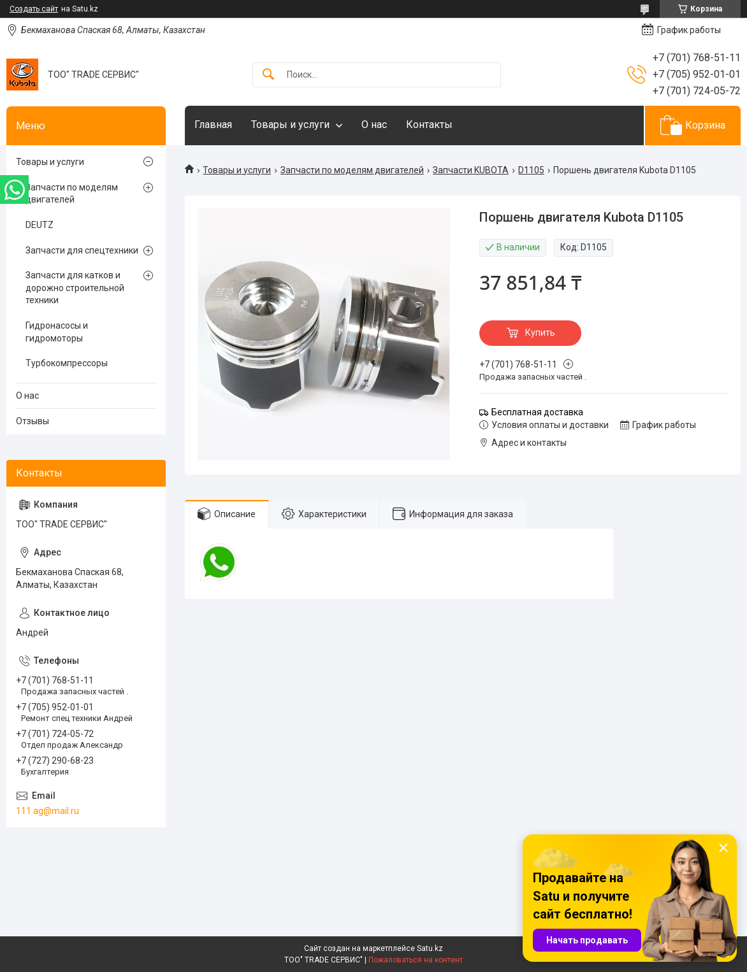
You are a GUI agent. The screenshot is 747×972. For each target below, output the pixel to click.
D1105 (531, 170)
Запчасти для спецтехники (81, 250)
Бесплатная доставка (537, 412)
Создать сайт (34, 8)
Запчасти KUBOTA (471, 170)
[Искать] (268, 75)
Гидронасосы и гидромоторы (56, 331)
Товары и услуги (290, 124)
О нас (374, 124)
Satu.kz (430, 948)
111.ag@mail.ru (47, 811)
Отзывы (32, 421)
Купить (540, 332)
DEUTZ (39, 225)
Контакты (429, 124)
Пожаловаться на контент (415, 959)
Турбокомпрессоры (66, 363)
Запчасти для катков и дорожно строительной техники (74, 287)
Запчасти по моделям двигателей (352, 170)
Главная (213, 124)
